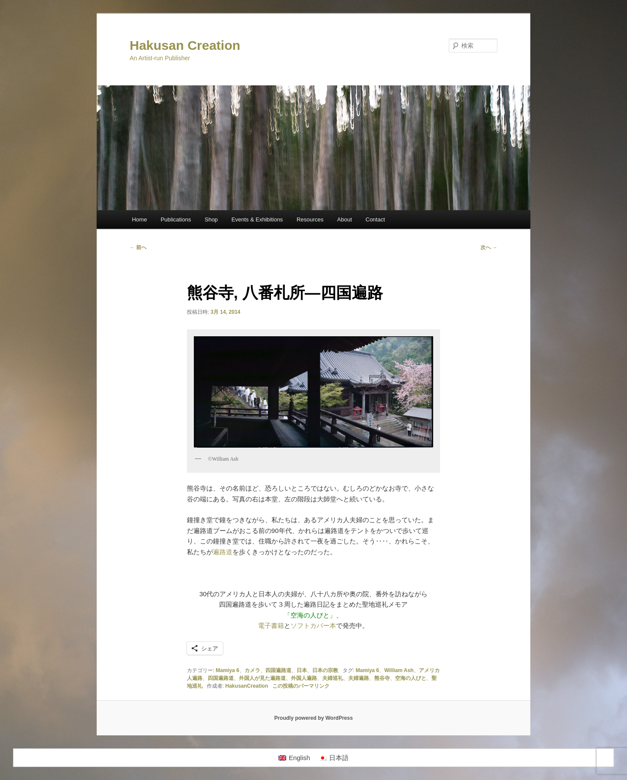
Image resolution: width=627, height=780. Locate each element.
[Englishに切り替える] (294, 758)
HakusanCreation (246, 686)
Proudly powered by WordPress (313, 718)
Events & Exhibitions (257, 219)
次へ (488, 247)
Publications (175, 219)
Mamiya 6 (227, 670)
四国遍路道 (278, 670)
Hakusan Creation (185, 45)
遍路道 (222, 552)
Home (139, 219)
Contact (375, 219)
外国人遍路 (304, 678)
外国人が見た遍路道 (262, 678)
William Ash (398, 670)
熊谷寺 (382, 678)
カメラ (252, 670)
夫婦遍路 (358, 678)
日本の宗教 (325, 670)
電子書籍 (271, 625)
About (344, 219)
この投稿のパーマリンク (301, 686)
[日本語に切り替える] (333, 758)
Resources (310, 219)
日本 (302, 670)
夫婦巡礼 (332, 678)
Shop (211, 219)
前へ (138, 247)
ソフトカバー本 (313, 625)
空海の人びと (410, 678)
